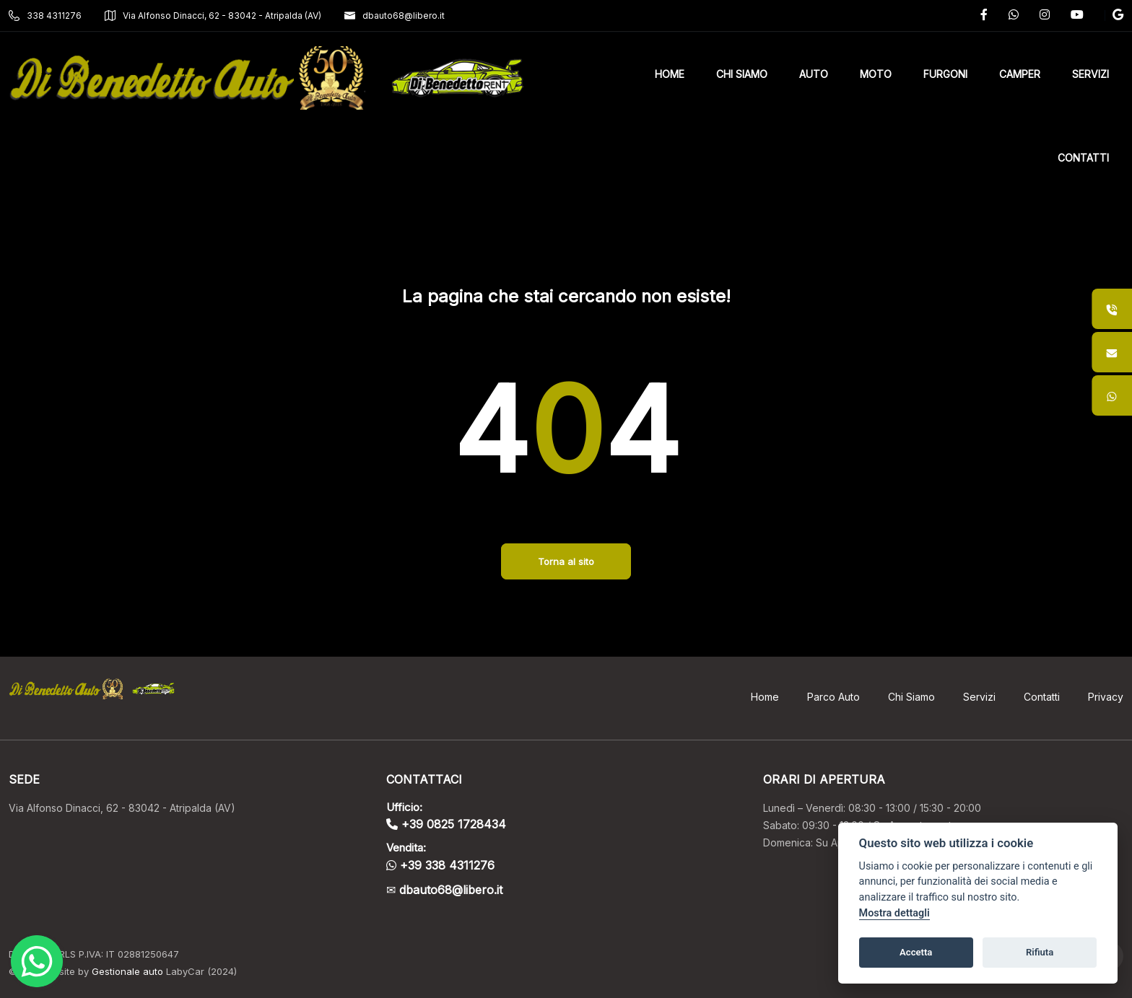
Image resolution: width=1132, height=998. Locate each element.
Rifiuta (1039, 952)
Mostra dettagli (894, 913)
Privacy (1105, 697)
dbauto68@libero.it (394, 15)
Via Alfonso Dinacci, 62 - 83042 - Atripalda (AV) (213, 15)
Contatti (1042, 697)
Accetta (916, 952)
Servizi (979, 697)
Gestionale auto (127, 971)
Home (765, 697)
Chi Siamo (911, 697)
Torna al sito (566, 561)
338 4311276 (45, 15)
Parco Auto (833, 697)
